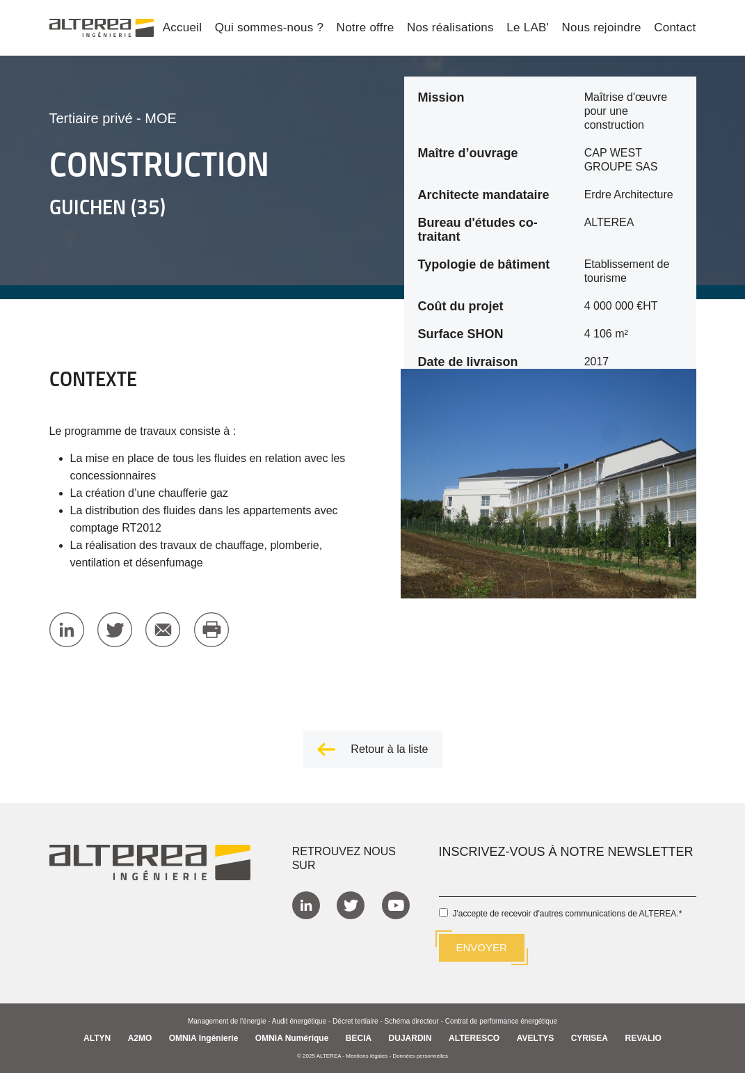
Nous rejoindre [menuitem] (601, 28)
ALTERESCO (474, 1037)
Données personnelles (420, 1055)
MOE (161, 118)
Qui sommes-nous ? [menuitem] (269, 28)
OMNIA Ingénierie (204, 1037)
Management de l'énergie (227, 1020)
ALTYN (97, 1037)
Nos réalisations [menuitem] (450, 28)
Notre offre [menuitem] (365, 28)
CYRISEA (589, 1037)
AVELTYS (535, 1037)
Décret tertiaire (355, 1020)
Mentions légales (366, 1055)
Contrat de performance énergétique (501, 1020)
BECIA (358, 1037)
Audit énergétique (299, 1020)
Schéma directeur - (415, 1020)
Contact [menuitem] (675, 28)
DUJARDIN (410, 1037)
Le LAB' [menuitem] (527, 28)
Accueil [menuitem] (182, 28)
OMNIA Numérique (292, 1037)
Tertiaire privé (91, 118)
